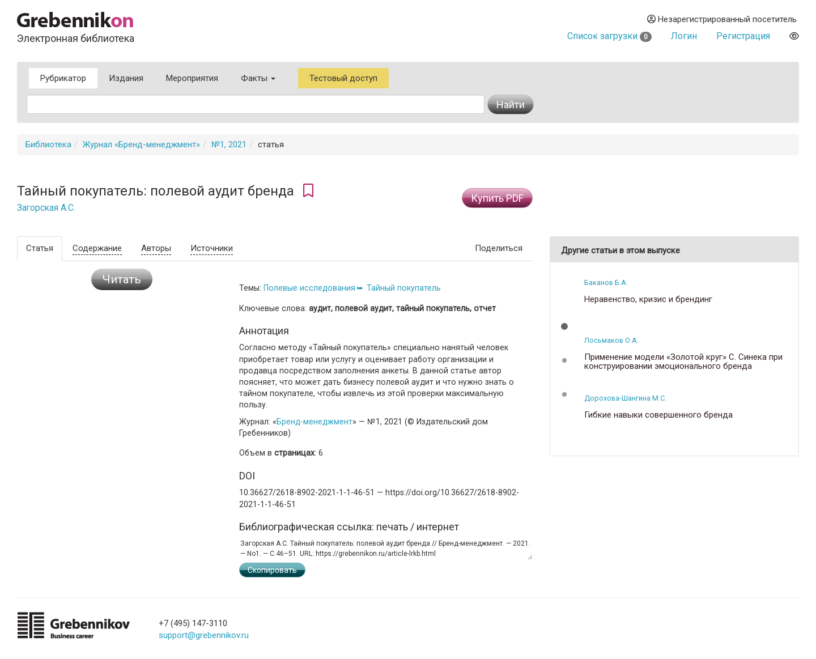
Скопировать (272, 570)
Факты (258, 78)
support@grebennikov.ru (204, 635)
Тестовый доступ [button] (343, 78)
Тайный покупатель (404, 287)
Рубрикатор (63, 78)
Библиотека (48, 144)
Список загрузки (609, 36)
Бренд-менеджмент (314, 421)
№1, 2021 (228, 144)
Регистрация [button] (743, 36)
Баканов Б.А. (606, 282)
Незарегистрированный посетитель (722, 19)
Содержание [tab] (97, 248)
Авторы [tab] (156, 248)
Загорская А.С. (46, 208)
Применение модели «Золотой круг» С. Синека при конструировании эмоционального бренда (683, 361)
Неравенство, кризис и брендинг (648, 299)
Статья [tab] (39, 248)
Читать (122, 279)
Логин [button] (684, 36)
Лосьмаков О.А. (611, 340)
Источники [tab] (211, 248)
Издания (126, 78)
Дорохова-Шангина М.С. (625, 398)
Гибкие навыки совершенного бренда (658, 415)
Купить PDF (497, 198)
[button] (564, 326)
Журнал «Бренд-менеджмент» (141, 144)
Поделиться (498, 248)
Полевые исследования (309, 287)
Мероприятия (192, 78)
